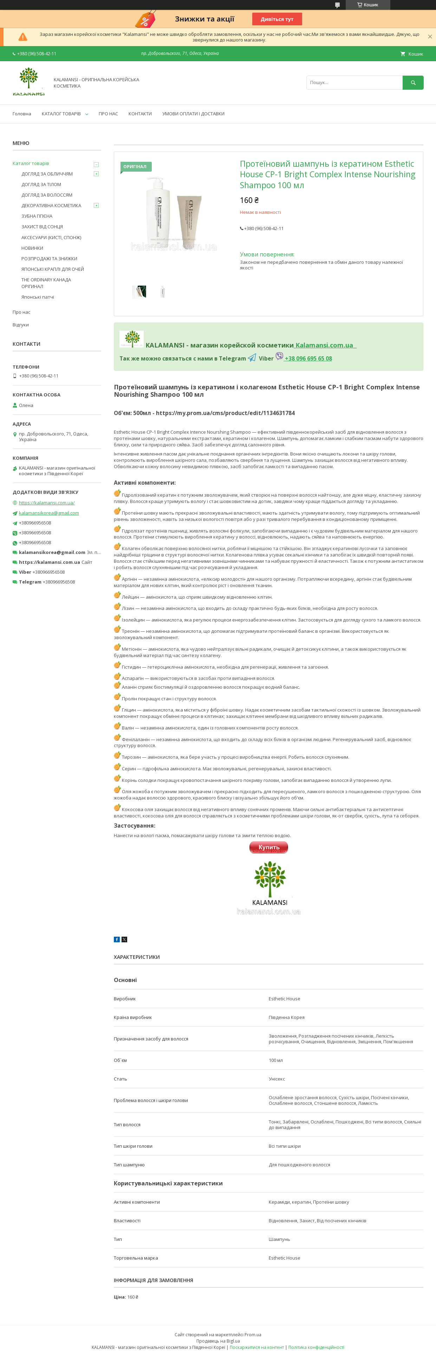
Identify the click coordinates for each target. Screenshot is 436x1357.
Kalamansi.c (314, 345)
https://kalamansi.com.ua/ (47, 502)
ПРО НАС (108, 113)
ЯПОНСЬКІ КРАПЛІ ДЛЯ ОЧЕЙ (52, 269)
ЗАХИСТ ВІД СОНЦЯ (42, 226)
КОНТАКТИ (140, 113)
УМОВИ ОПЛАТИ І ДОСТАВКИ (193, 113)
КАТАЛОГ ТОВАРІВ (61, 113)
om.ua (343, 345)
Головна (22, 113)
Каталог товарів (31, 163)
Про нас (21, 312)
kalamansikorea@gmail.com (49, 513)
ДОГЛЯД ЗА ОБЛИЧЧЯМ (47, 174)
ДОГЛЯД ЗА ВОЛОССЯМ (46, 195)
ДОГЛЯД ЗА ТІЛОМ (41, 184)
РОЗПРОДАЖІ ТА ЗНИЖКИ (49, 258)
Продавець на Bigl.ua (218, 1341)
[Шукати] (413, 82)
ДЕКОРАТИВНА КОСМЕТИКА (51, 205)
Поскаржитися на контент (257, 1347)
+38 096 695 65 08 (308, 358)
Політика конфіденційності (316, 1347)
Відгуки (21, 324)
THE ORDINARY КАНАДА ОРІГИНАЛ (46, 282)
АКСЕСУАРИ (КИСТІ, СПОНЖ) (51, 237)
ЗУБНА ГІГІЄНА (36, 216)
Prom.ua (253, 1335)
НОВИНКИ (32, 248)
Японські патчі (37, 297)
